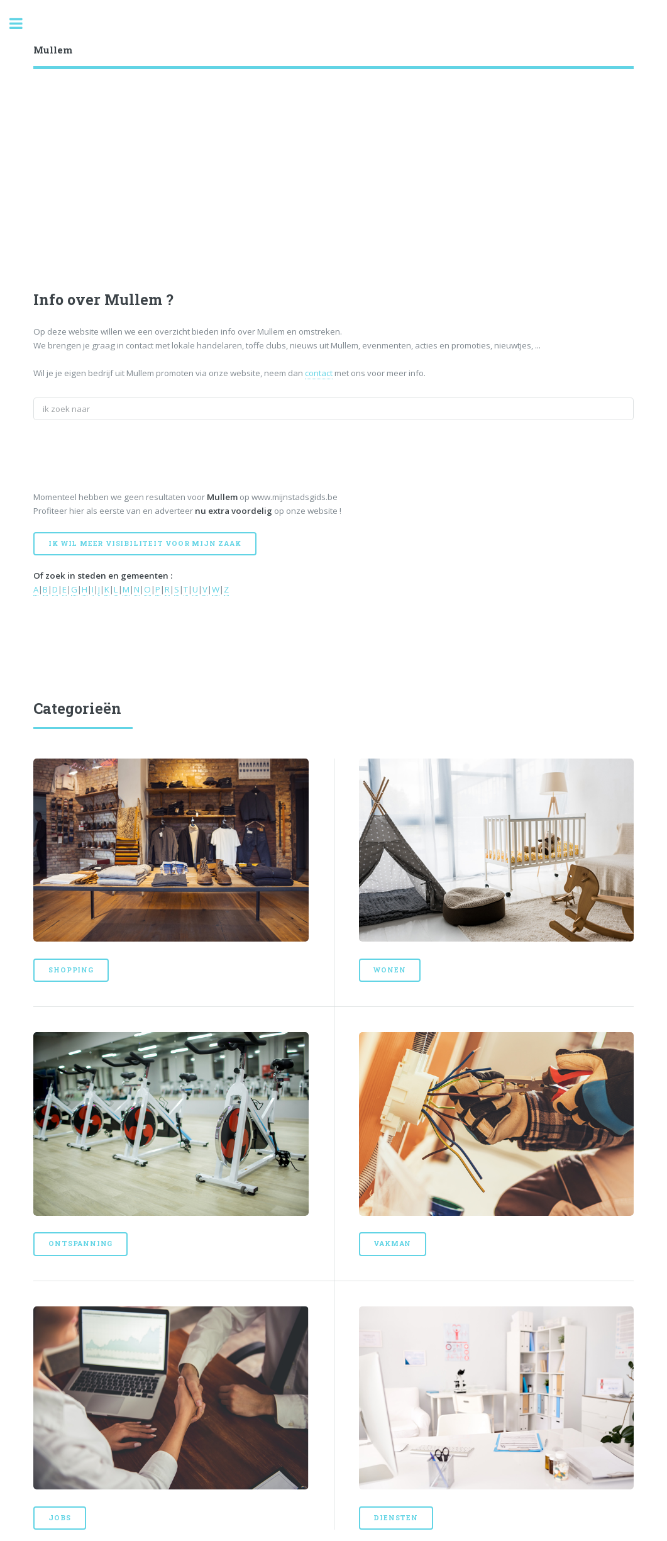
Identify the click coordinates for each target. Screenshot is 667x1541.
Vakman (392, 1243)
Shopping (70, 969)
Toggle (22, 23)
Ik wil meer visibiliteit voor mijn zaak (144, 543)
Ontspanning (80, 1243)
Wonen (389, 969)
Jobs (59, 1517)
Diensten (395, 1517)
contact (319, 373)
